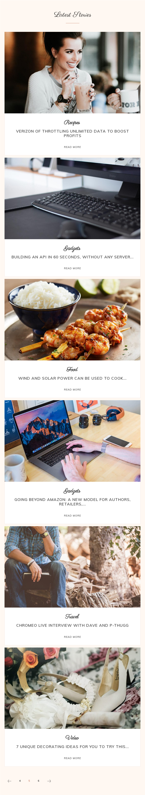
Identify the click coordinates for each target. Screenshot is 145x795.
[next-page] (49, 781)
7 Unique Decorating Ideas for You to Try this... (72, 746)
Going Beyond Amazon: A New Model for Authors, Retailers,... (72, 501)
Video (71, 738)
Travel (71, 617)
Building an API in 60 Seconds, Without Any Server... (73, 257)
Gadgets (72, 248)
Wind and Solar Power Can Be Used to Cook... (72, 378)
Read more (72, 147)
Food (72, 370)
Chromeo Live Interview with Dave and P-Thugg (72, 625)
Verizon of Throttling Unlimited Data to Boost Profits (72, 133)
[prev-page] (9, 781)
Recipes (72, 122)
